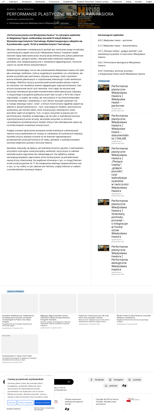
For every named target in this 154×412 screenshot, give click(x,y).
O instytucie (54, 2)
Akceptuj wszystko (43, 403)
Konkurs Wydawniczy (26, 9)
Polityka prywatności (73, 399)
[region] (29, 391)
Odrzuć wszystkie (25, 403)
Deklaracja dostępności (74, 402)
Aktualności (27, 2)
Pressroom (117, 2)
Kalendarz (13, 2)
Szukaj (128, 2)
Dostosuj (12, 403)
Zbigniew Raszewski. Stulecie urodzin (93, 2)
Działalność (68, 2)
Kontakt (138, 2)
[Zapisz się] (60, 382)
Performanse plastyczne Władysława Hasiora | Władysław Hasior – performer (39, 23)
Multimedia (40, 2)
